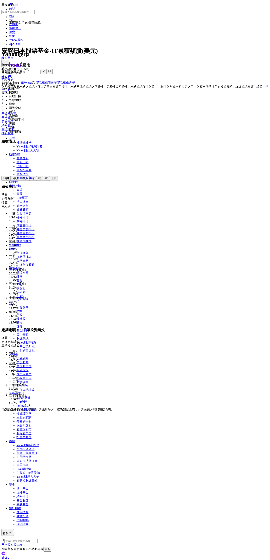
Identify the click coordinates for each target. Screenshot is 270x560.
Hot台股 (21, 401)
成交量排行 (24, 225)
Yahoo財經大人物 (27, 150)
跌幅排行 (22, 221)
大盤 (19, 189)
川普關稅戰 (24, 457)
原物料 (21, 292)
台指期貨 (22, 253)
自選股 (13, 182)
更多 (7, 532)
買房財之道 (24, 366)
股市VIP (14, 154)
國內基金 (22, 488)
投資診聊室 (24, 413)
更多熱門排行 (25, 237)
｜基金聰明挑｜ (27, 346)
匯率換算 (22, 512)
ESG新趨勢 (23, 468)
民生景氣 (22, 334)
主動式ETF (23, 417)
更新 (47, 549)
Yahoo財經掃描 (26, 409)
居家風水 (22, 386)
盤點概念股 (24, 425)
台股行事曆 (24, 170)
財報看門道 (24, 433)
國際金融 (15, 268)
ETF (19, 311)
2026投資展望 (25, 449)
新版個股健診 (25, 178)
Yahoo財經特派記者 (29, 146)
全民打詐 (22, 464)
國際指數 (22, 272)
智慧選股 (22, 158)
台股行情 (15, 185)
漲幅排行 (22, 217)
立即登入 (8, 78)
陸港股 (21, 318)
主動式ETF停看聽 (28, 472)
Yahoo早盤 (23, 397)
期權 (12, 249)
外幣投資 (22, 516)
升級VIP (7, 557)
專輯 (12, 441)
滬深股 (21, 288)
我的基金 (22, 504)
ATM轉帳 (22, 520)
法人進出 (22, 201)
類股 (19, 193)
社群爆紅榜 (24, 142)
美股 (19, 280)
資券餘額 (22, 209)
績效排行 (22, 496)
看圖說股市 (24, 429)
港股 (19, 284)
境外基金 (22, 492)
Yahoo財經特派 (26, 342)
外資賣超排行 (25, 233)
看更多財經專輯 (27, 480)
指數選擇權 (24, 256)
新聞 (12, 303)
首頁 (12, 138)
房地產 (13, 354)
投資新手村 (16, 393)
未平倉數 (22, 260)
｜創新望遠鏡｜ (27, 350)
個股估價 (22, 174)
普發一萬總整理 (27, 453)
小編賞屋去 (24, 378)
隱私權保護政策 (46, 82)
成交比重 (22, 205)
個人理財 (22, 330)
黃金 (19, 322)
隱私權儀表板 (66, 82)
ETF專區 (22, 197)
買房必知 (22, 362)
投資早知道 (24, 437)
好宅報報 (22, 370)
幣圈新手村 (24, 421)
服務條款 (26, 82)
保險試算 (22, 524)
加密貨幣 (22, 299)
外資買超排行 (25, 229)
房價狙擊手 (24, 374)
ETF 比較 (22, 166)
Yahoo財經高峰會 (27, 445)
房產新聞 (22, 358)
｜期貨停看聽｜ (27, 264)
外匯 (19, 276)
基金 (12, 484)
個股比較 (22, 162)
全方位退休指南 (27, 461)
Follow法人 (23, 405)
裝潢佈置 (22, 382)
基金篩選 (22, 500)
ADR (19, 296)
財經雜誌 (22, 338)
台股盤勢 (22, 307)
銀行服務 (15, 508)
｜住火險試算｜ (27, 389)
